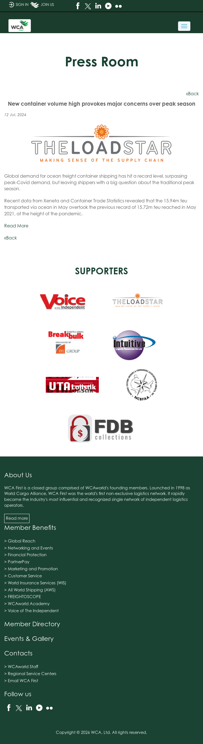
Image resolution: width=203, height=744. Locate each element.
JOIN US (41, 7)
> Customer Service (23, 575)
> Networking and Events (28, 548)
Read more (17, 518)
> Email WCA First (21, 680)
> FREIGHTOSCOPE (22, 596)
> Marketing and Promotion (31, 568)
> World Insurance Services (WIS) (35, 582)
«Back (192, 93)
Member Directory (32, 624)
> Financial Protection (25, 554)
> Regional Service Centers (30, 673)
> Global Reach (19, 541)
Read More (16, 226)
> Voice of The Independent (31, 610)
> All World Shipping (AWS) (30, 589)
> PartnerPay (16, 561)
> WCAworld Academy (27, 603)
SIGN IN (18, 7)
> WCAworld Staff (21, 666)
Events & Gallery (29, 638)
